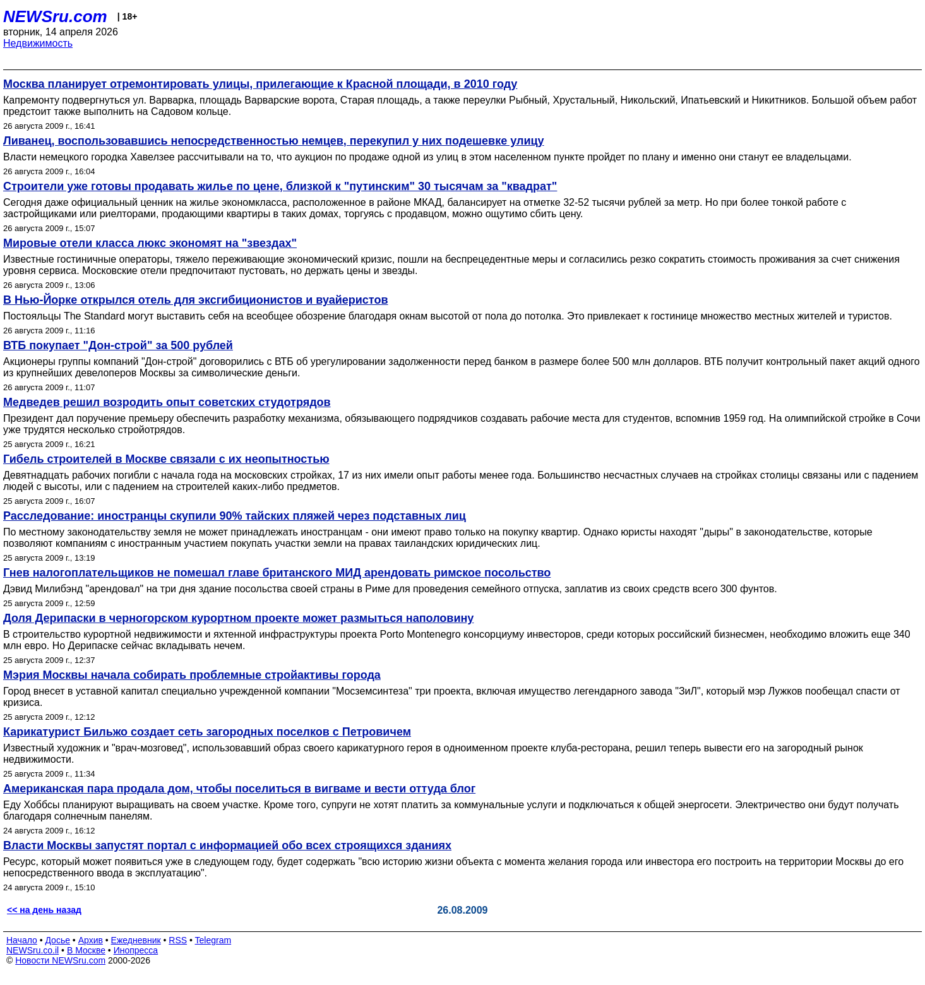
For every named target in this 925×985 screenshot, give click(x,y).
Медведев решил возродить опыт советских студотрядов (167, 402)
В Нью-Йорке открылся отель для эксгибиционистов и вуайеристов (195, 300)
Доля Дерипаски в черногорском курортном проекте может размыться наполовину (238, 618)
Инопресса (136, 950)
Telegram (213, 940)
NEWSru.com (55, 16)
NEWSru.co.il (32, 950)
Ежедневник (136, 940)
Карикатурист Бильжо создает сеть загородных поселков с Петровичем (207, 731)
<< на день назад (44, 910)
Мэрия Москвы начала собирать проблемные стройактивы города (192, 675)
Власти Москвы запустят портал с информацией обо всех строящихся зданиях (227, 845)
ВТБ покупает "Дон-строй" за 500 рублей (118, 345)
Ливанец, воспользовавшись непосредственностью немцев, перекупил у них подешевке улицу (273, 140)
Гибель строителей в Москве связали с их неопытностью (166, 459)
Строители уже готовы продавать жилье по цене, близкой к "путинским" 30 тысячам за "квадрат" (280, 186)
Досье (57, 940)
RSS (178, 940)
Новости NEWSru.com (60, 960)
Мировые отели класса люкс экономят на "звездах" (150, 243)
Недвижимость (38, 43)
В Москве (86, 950)
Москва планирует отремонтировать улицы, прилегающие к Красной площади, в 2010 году (260, 84)
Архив (90, 940)
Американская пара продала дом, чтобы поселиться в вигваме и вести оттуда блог (239, 788)
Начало (21, 940)
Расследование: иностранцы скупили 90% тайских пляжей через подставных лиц (234, 516)
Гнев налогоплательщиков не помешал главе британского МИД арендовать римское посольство (277, 572)
